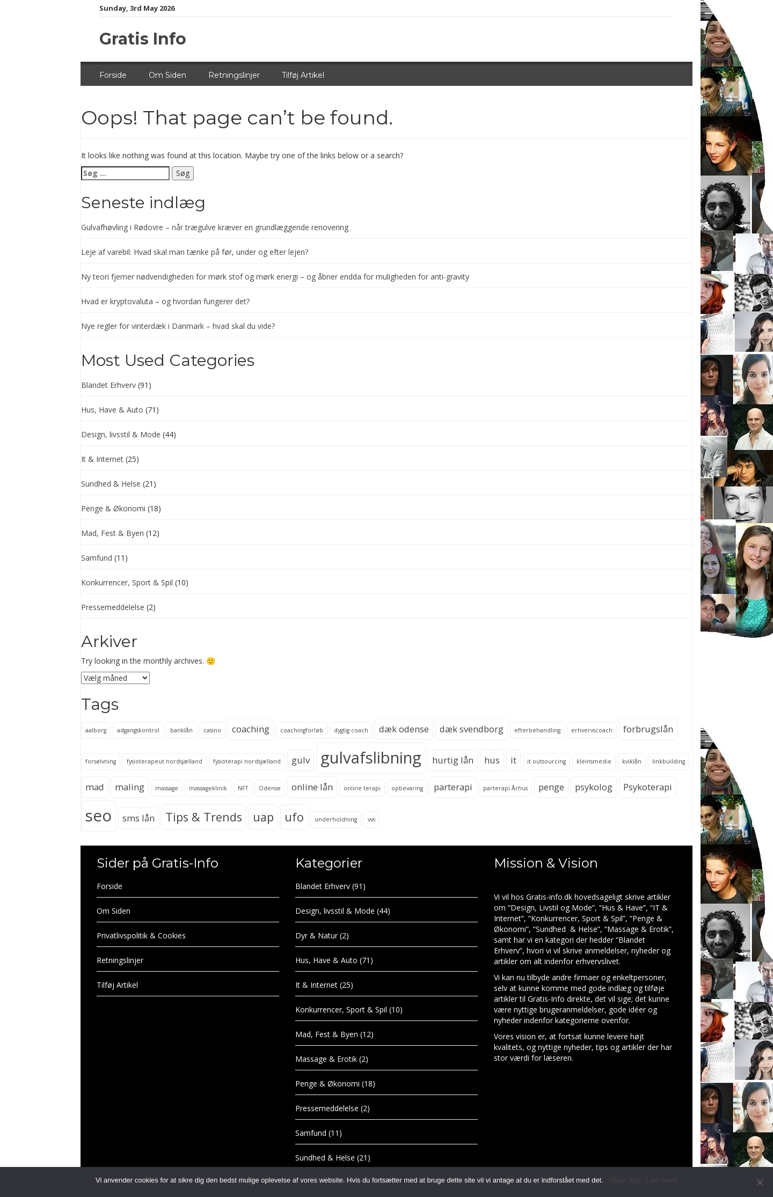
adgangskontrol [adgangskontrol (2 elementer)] (138, 730)
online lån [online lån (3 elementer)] (312, 787)
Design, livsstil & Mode (121, 434)
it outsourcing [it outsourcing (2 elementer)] (546, 761)
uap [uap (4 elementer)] (263, 817)
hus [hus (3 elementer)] (492, 760)
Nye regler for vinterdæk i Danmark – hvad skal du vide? (178, 326)
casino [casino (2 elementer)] (212, 730)
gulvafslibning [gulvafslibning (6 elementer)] (370, 757)
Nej (635, 1180)
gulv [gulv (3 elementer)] (300, 760)
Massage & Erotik (326, 1059)
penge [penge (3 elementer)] (551, 787)
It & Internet (102, 459)
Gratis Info (142, 39)
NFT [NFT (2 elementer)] (243, 788)
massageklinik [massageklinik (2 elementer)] (208, 788)
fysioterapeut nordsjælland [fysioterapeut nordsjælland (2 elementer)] (164, 761)
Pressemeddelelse (112, 607)
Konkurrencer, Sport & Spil (127, 582)
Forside (113, 75)
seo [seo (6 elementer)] (98, 815)
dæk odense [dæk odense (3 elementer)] (404, 729)
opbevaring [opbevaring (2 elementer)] (407, 788)
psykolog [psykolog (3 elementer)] (593, 787)
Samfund (96, 558)
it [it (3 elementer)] (513, 760)
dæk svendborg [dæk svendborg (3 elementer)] (472, 729)
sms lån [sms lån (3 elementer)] (138, 818)
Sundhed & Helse (111, 484)
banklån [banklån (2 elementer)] (181, 730)
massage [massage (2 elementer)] (166, 788)
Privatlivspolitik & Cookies (141, 935)
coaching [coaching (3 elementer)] (250, 729)
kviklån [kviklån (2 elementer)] (631, 761)
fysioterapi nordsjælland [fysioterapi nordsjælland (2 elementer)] (247, 761)
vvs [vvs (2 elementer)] (371, 819)
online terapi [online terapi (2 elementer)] (362, 788)
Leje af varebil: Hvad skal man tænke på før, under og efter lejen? (194, 252)
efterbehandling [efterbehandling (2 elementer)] (537, 730)
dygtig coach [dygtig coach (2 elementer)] (351, 730)
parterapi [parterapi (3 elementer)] (453, 787)
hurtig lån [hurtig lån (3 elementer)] (452, 760)
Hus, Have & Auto (112, 410)
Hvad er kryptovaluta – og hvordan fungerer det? (165, 301)
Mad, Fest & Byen (112, 533)
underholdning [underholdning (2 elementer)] (336, 819)
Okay (617, 1180)
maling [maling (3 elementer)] (129, 787)
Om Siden (167, 75)
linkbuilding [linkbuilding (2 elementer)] (668, 761)
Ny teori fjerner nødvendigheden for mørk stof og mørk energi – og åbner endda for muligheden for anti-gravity (275, 276)
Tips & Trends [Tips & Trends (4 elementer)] (203, 817)
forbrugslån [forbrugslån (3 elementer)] (648, 729)
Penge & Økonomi (113, 508)
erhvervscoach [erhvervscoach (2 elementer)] (591, 730)
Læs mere (661, 1180)
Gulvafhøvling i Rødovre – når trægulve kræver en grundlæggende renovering (214, 227)
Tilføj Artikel (303, 75)
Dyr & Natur (316, 935)
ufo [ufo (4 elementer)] (294, 817)
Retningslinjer (234, 75)
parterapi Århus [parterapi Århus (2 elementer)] (505, 788)
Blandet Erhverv (108, 385)
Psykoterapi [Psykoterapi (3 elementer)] (647, 787)
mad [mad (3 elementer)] (94, 787)
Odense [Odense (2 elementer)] (270, 788)
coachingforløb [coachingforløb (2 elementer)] (301, 730)
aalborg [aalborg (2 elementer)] (95, 730)
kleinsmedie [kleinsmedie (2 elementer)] (594, 761)
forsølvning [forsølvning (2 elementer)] (100, 761)
